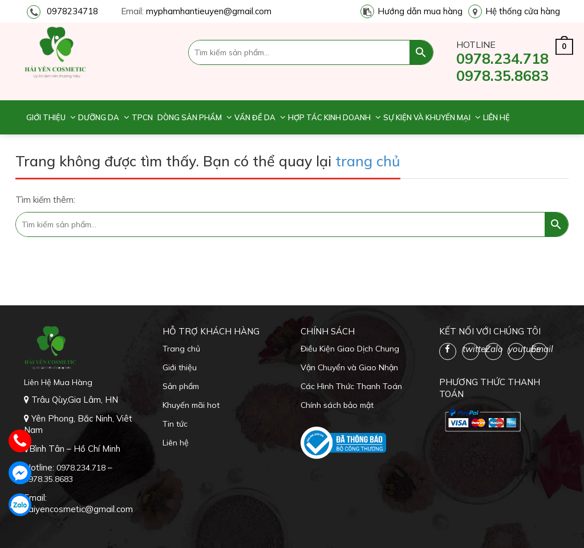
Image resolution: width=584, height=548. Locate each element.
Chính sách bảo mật (337, 405)
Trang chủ (181, 348)
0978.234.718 (502, 58)
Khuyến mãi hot (191, 405)
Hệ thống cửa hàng (522, 11)
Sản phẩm (181, 386)
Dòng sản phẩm (189, 117)
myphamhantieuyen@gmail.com (208, 11)
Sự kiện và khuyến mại (427, 117)
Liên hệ (496, 117)
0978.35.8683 (502, 75)
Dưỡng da (98, 117)
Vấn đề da (254, 117)
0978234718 (72, 11)
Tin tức (175, 424)
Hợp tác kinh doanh (329, 117)
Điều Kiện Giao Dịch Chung (350, 348)
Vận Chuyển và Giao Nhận (349, 367)
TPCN (142, 117)
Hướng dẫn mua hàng (420, 11)
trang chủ (367, 161)
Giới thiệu (46, 117)
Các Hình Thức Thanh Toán (351, 386)
